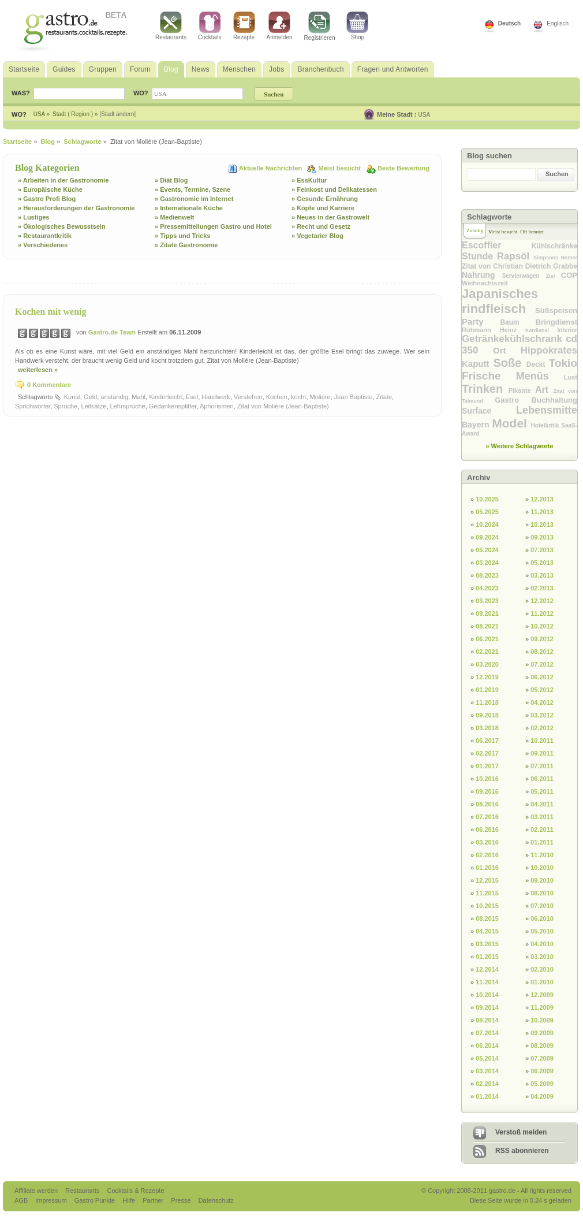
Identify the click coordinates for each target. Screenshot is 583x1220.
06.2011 (542, 778)
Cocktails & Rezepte (135, 1190)
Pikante (522, 390)
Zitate (384, 396)
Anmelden (280, 26)
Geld (90, 396)
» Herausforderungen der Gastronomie (76, 207)
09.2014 (487, 1007)
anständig (114, 396)
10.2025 (487, 499)
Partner (154, 1200)
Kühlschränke (554, 246)
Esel (192, 396)
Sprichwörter (32, 406)
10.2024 (487, 524)
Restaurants (170, 26)
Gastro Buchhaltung (536, 400)
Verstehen (248, 396)
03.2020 (487, 664)
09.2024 (487, 537)
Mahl (138, 396)
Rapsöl (515, 256)
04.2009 (542, 1096)
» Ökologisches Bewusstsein (62, 226)
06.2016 (487, 829)
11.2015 (487, 893)
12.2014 (487, 969)
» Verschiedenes (43, 244)
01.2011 (542, 842)
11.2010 (542, 854)
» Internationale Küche (189, 207)
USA (424, 114)
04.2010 (542, 943)
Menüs (540, 376)
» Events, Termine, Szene (192, 189)
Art (544, 390)
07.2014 (487, 1032)
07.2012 (542, 664)
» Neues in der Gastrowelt (330, 217)
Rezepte (244, 26)
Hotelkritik (546, 425)
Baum (517, 322)
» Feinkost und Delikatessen (334, 189)
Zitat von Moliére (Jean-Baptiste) (283, 406)
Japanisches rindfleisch (500, 301)
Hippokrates (549, 350)
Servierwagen (524, 276)
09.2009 (542, 1032)
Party (481, 321)
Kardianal (541, 330)
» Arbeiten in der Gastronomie (63, 180)
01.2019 (487, 689)
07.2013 (542, 549)
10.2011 (542, 740)
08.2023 (487, 575)
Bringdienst (556, 322)
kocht (298, 396)
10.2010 (542, 867)
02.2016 (487, 854)
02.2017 (487, 753)
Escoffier (497, 245)
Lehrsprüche (127, 406)
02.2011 (542, 829)
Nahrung (482, 275)
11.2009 (542, 1007)
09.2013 (542, 537)
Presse (180, 1200)
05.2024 (487, 549)
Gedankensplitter (173, 406)
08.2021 (487, 626)
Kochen (276, 396)
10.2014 (487, 994)
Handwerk (215, 396)
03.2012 (542, 715)
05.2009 (542, 1083)
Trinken (485, 388)
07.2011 (542, 765)
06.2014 (487, 1045)
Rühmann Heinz (493, 329)
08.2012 (542, 651)
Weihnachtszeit (485, 283)
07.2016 (487, 816)
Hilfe (129, 1200)
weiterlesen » (38, 369)
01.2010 (542, 982)
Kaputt (478, 364)
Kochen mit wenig (51, 312)
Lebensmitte (546, 410)
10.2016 (487, 778)
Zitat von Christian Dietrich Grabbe (519, 266)
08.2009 (542, 1045)
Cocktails (210, 26)
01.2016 (487, 867)
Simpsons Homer (555, 258)
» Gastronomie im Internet (194, 198)
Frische (489, 376)
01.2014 (487, 1096)
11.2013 (542, 511)
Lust (570, 377)
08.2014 (487, 1020)
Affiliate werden (36, 1190)
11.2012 (542, 613)
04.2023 (487, 588)
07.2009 (542, 1058)
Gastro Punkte (95, 1200)
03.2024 (487, 562)
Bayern (477, 424)
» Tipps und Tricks (182, 235)
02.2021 (487, 651)
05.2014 (487, 1058)
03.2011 (542, 816)
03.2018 (487, 727)
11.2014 (487, 982)
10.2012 (542, 626)
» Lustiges (33, 217)
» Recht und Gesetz (321, 226)
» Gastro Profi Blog (47, 198)
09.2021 (487, 613)
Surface (489, 410)
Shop (357, 26)
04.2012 (542, 702)
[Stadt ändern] (117, 114)
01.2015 (487, 956)
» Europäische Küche (50, 189)
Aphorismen (217, 406)
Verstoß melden (521, 1132)
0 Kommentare (49, 384)
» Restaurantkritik (45, 235)
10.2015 (487, 905)
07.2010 (542, 905)
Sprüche (65, 406)
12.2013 (542, 499)
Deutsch (509, 23)
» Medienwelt (174, 217)
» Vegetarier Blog (317, 235)
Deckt (537, 364)
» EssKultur (309, 180)
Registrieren (319, 26)
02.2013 (542, 588)
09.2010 (542, 880)
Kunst (72, 396)
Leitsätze (93, 406)
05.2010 (542, 931)
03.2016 (487, 842)
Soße (510, 362)
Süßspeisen (556, 310)
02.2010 (542, 969)
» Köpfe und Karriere (323, 207)
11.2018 (487, 702)
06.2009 (542, 1071)
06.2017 (487, 740)
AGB (21, 1200)
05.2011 (542, 791)
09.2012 (542, 638)
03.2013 (542, 575)
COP (569, 275)
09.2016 (487, 791)
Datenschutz (216, 1200)
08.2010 (542, 893)
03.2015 (487, 943)
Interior (567, 330)
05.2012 (542, 689)
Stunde (479, 256)
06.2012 (542, 677)
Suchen (557, 173)
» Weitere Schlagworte (519, 445)
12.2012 (542, 600)
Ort (507, 350)
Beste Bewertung (403, 168)
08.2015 (487, 918)
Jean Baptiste (353, 396)
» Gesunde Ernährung (325, 198)
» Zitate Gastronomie (186, 244)
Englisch (558, 23)
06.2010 (542, 918)
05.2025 (487, 511)
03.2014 (487, 1071)
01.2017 (487, 765)
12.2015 (487, 880)
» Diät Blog (171, 180)
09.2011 (542, 753)
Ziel (553, 276)
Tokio (563, 363)
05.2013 (542, 562)
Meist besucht (340, 168)
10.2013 (542, 524)
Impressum (51, 1200)
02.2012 (542, 727)
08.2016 (487, 804)
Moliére (320, 396)
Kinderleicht (165, 396)
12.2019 (487, 677)
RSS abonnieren (522, 1151)
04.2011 (542, 804)
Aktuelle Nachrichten (271, 168)
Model (511, 423)
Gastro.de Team (112, 332)
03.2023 (487, 600)
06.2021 (487, 638)
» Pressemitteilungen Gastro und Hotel (213, 226)
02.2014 (487, 1083)
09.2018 (487, 715)
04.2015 (487, 931)
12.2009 (542, 994)
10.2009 (542, 1020)
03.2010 (542, 956)
